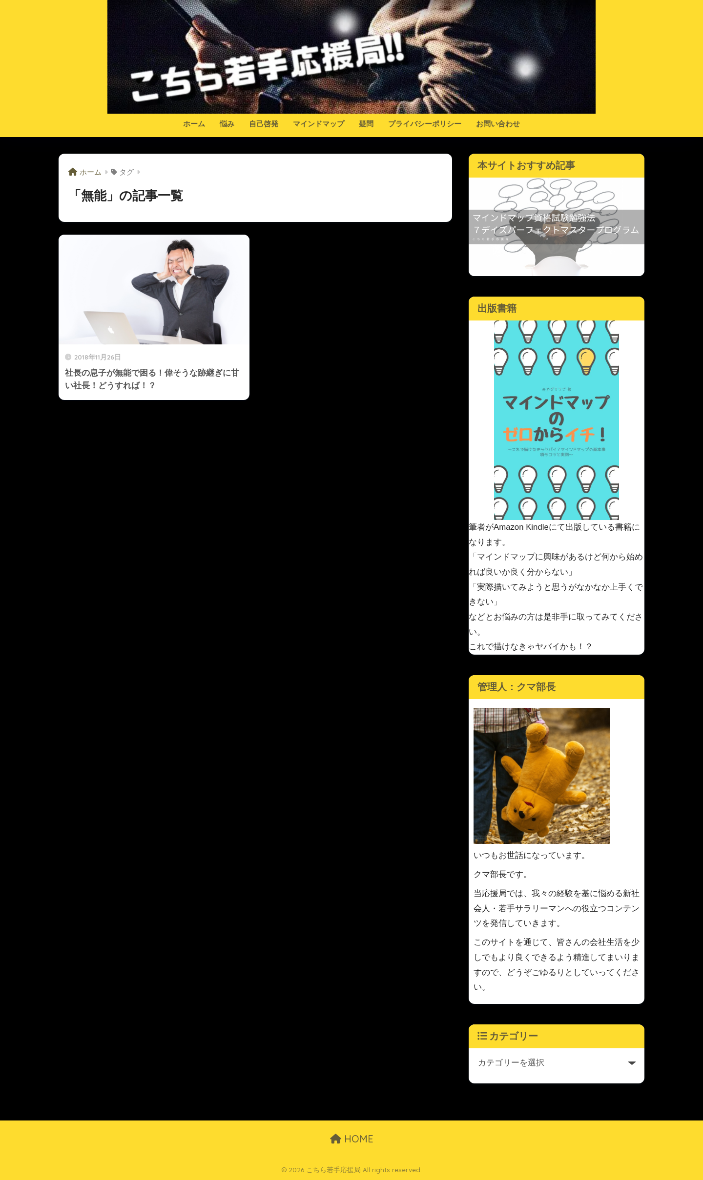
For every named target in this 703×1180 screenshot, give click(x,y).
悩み (227, 124)
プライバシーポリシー (424, 124)
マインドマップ (318, 124)
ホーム (194, 124)
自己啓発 (263, 124)
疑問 (366, 124)
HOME (351, 1139)
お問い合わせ (498, 124)
